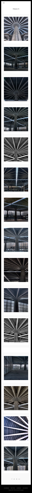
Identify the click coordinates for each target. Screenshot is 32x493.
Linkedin (19, 488)
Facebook (6, 488)
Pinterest (25, 488)
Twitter (13, 488)
